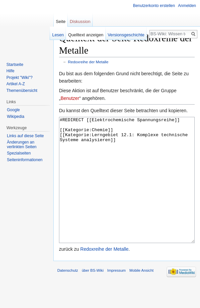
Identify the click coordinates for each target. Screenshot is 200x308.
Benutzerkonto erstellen (154, 5)
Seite (60, 21)
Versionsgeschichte (126, 34)
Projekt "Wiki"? (19, 77)
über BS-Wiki (92, 295)
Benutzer (70, 98)
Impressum (116, 295)
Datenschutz (67, 295)
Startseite (14, 64)
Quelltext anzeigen (85, 34)
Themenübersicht (21, 90)
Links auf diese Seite (25, 136)
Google (13, 110)
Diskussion (80, 21)
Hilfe (10, 71)
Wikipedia (15, 116)
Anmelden (187, 5)
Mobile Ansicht (141, 295)
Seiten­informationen (25, 159)
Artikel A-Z (15, 84)
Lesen (58, 34)
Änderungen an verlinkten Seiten (22, 144)
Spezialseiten (19, 153)
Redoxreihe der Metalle (88, 62)
